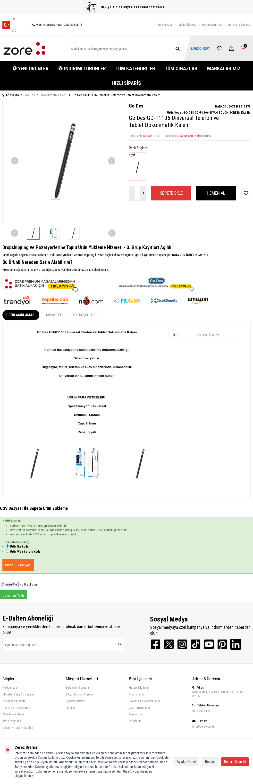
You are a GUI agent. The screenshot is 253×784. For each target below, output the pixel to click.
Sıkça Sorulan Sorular (79, 694)
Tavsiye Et (53, 315)
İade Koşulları (83, 315)
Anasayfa (10, 95)
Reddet (210, 762)
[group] (63, 161)
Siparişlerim (136, 694)
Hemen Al (216, 193)
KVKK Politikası (12, 721)
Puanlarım (135, 721)
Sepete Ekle (171, 193)
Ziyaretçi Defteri (75, 701)
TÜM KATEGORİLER (135, 69)
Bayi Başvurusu (212, 25)
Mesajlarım (136, 714)
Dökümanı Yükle (14, 595)
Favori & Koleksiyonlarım (144, 701)
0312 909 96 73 (201, 710)
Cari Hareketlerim (140, 708)
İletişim (70, 708)
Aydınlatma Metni (13, 714)
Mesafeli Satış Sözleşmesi (18, 694)
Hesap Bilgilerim (139, 687)
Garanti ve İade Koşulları (17, 728)
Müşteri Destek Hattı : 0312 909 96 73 (55, 25)
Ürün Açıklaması (20, 315)
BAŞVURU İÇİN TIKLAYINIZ (190, 255)
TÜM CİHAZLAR (181, 69)
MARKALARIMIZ (224, 69)
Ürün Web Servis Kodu (25, 551)
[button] (14, 160)
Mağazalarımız (187, 25)
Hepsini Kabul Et (235, 762)
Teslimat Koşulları (13, 701)
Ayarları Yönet (186, 762)
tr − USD (11, 24)
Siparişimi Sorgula (77, 687)
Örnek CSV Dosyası (18, 565)
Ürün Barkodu (19, 546)
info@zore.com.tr (203, 726)
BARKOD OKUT (200, 48)
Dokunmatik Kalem (54, 95)
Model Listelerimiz (239, 25)
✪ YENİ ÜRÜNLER (30, 69)
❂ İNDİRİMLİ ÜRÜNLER (82, 69)
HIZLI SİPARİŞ (126, 83)
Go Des (30, 95)
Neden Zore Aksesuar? (16, 708)
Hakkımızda (165, 25)
